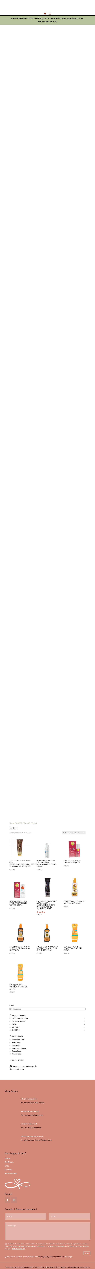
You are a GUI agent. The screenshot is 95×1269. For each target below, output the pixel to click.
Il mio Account (11, 1173)
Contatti (8, 1169)
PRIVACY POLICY (18, 1249)
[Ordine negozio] (74, 832)
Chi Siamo (9, 1162)
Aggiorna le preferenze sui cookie (75, 1267)
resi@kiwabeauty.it (29, 1123)
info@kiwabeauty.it (29, 1098)
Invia (87, 1253)
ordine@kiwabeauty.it (30, 1111)
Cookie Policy (53, 1267)
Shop (7, 1166)
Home (11, 823)
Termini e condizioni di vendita (18, 1267)
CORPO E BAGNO (23, 823)
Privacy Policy (43, 1257)
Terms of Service (57, 1257)
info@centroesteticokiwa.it (32, 1136)
